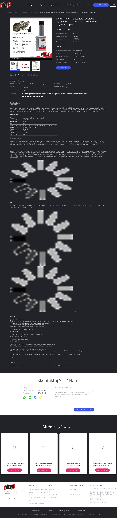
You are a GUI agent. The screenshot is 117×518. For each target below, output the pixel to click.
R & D (71, 492)
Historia (51, 489)
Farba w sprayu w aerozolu (36, 503)
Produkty (29, 5)
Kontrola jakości (60, 5)
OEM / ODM (73, 489)
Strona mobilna (81, 510)
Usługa (51, 492)
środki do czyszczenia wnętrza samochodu (22, 366)
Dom (22, 5)
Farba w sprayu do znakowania (37, 489)
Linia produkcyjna (75, 494)
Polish (113, 5)
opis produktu (33, 75)
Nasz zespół (53, 494)
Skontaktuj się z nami (74, 5)
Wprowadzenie (53, 497)
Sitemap (49, 510)
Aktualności (86, 5)
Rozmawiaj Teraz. (101, 5)
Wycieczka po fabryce (46, 5)
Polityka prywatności (64, 510)
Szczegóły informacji (17, 75)
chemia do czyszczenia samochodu (45, 366)
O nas (36, 5)
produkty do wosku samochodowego (66, 366)
